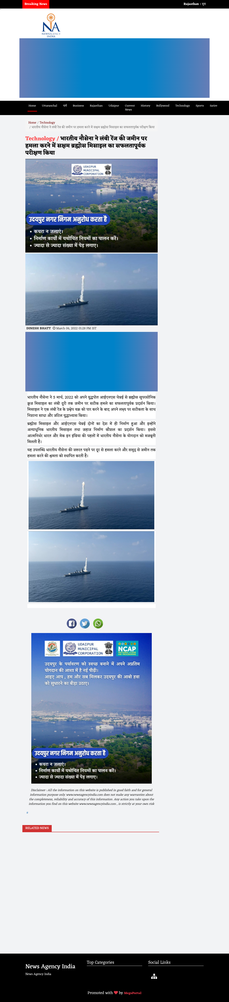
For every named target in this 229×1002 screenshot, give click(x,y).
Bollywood (162, 106)
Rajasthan (96, 106)
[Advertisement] (114, 68)
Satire (213, 106)
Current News (130, 107)
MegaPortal (132, 993)
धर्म (65, 106)
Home (32, 106)
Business (78, 106)
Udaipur (114, 106)
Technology (182, 106)
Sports (200, 106)
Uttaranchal (49, 106)
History (145, 106)
